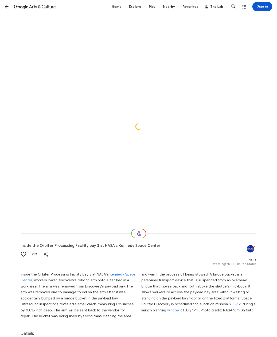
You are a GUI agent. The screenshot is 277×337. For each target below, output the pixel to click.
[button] (6, 6)
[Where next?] (138, 233)
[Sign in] (262, 6)
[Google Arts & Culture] (34, 6)
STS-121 (235, 304)
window (173, 310)
